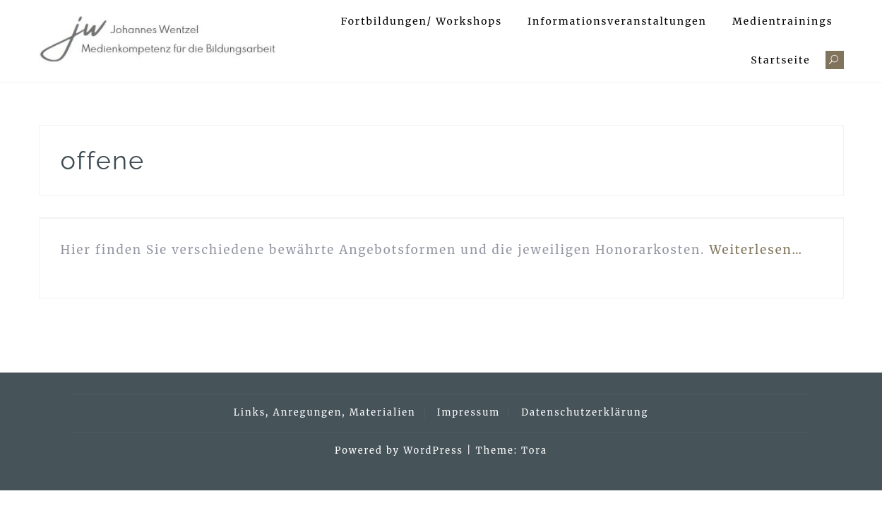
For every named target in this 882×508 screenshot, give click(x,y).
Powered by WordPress (399, 450)
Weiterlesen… (756, 250)
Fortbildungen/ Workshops (421, 21)
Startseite (780, 60)
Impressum (468, 412)
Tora (534, 450)
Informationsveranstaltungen (617, 21)
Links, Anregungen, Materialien (325, 412)
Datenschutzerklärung (584, 412)
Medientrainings (782, 21)
